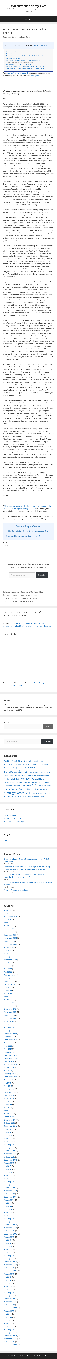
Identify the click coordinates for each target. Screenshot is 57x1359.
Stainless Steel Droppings (14, 821)
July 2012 (7, 1277)
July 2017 (7, 1101)
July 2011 (7, 1314)
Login (6, 841)
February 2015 (10, 1181)
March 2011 (8, 1326)
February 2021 (10, 1027)
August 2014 (9, 1200)
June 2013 (8, 1243)
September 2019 (10, 1064)
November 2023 (10, 959)
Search (6, 722)
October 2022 (9, 981)
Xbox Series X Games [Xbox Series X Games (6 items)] (38, 796)
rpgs (29, 595)
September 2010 (10, 1345)
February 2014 (10, 1218)
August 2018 (9, 1080)
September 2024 (10, 944)
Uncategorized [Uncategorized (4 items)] (11, 796)
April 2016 (8, 1138)
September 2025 (10, 916)
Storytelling (38, 592)
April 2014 (8, 1212)
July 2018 (7, 1083)
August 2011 (9, 1311)
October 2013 (9, 1231)
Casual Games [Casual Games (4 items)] (8, 768)
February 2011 (10, 1329)
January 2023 (9, 978)
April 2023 (8, 972)
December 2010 (10, 1335)
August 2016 (9, 1129)
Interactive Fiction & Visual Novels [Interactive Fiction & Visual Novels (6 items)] (15, 775)
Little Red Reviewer (11, 815)
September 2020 (10, 1040)
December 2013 (10, 1224)
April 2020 (8, 1052)
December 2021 (10, 1009)
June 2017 (8, 1104)
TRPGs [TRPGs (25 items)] (47, 793)
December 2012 (10, 1261)
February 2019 (10, 1073)
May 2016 (8, 1135)
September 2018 (10, 1077)
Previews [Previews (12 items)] (18, 782)
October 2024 (9, 941)
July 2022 (7, 987)
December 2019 (10, 1055)
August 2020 (9, 1043)
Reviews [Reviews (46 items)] (27, 785)
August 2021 (9, 1021)
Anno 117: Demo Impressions (16, 890)
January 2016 (9, 1147)
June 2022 (8, 990)
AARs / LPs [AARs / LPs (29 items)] (9, 760)
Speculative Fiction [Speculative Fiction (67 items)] (29, 789)
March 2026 (8, 913)
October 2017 (9, 1095)
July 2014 (7, 1203)
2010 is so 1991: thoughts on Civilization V (22, 598)
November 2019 (10, 1058)
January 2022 (9, 1006)
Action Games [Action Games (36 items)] (21, 760)
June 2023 (8, 966)
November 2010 (10, 1338)
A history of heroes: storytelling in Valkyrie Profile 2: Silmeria (25, 66)
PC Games (24, 592)
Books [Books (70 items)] (33, 764)
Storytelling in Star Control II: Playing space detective (23, 60)
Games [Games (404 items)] (23, 771)
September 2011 (10, 1308)
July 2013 (7, 1240)
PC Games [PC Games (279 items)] (37, 778)
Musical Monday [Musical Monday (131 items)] (20, 778)
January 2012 (9, 1295)
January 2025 (9, 932)
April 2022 (8, 996)
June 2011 (8, 1317)
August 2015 (9, 1163)
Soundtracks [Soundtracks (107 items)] (11, 789)
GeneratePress (44, 1356)
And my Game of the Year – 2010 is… (19, 601)
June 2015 (8, 1169)
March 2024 (8, 953)
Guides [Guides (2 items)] (36, 772)
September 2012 (10, 1271)
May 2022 (8, 993)
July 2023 (7, 962)
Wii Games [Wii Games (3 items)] (28, 796)
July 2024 (7, 950)
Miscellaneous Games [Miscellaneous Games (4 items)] (43, 775)
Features (8, 592)
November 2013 (10, 1228)
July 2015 (7, 1166)
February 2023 (10, 975)
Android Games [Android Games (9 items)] (9, 764)
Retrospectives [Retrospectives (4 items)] (17, 786)
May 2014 (8, 1209)
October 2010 (9, 1342)
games (15, 595)
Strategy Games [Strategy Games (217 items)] (14, 793)
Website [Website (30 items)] (20, 796)
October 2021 (9, 1015)
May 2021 (8, 1024)
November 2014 (10, 1191)
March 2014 (8, 1215)
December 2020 (10, 1033)
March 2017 (8, 1114)
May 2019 (8, 1070)
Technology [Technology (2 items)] (40, 793)
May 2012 (8, 1283)
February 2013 (10, 1255)
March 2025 (8, 925)
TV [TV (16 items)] (5, 796)
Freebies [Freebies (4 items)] (36, 768)
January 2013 (9, 1258)
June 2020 (8, 1046)
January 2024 (9, 956)
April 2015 (8, 1175)
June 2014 (8, 1206)
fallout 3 (8, 595)
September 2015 (10, 1160)
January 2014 (9, 1221)
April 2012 (8, 1286)
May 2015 (8, 1172)
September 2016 (10, 1126)
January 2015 (9, 1184)
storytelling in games (40, 595)
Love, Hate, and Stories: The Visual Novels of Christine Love (25, 68)
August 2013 (9, 1237)
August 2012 (9, 1274)
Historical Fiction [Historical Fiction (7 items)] (44, 772)
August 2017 (9, 1098)
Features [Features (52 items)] (29, 767)
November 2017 (10, 1092)
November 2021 (10, 1012)
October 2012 (9, 1268)
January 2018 (9, 1089)
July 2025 (7, 919)
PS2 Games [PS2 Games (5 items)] (26, 782)
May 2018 (8, 1086)
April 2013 (8, 1249)
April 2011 (8, 1323)
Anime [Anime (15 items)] (18, 764)
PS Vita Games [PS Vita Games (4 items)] (8, 786)
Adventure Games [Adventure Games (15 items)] (36, 761)
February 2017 (10, 1117)
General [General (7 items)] (31, 772)
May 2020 (8, 1049)
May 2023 (8, 969)
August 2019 (9, 1067)
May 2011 (8, 1320)
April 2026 (8, 910)
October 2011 (9, 1305)
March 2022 (8, 999)
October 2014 (9, 1194)
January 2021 (9, 1030)
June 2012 (8, 1280)
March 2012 (8, 1289)
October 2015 (9, 1157)
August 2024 (9, 947)
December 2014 (10, 1188)
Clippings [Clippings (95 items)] (18, 767)
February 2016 (10, 1144)
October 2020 (9, 1036)
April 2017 (8, 1110)
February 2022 (10, 1003)
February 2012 (10, 1292)
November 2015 (10, 1154)
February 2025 (10, 929)
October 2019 (9, 1061)
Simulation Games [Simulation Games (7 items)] (45, 786)
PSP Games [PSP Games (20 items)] (45, 782)
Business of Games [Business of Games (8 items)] (44, 764)
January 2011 (9, 1332)
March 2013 (8, 1252)
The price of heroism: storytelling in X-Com (19, 64)
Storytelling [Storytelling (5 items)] (43, 789)
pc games (23, 595)
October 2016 (9, 1123)
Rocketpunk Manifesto (13, 818)
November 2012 (10, 1265)
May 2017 (8, 1107)
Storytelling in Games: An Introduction (18, 54)
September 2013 (10, 1234)
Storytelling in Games (40, 45)
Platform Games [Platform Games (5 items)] (9, 782)
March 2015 (8, 1178)
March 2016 (8, 1141)
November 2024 (10, 938)
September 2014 (10, 1197)
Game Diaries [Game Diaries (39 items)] (10, 771)
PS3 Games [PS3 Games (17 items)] (35, 782)
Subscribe (42, 575)
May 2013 (8, 1246)
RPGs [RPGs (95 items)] (35, 785)
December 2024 (10, 935)
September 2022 (10, 984)
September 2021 (10, 1018)
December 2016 (10, 1120)
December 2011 (10, 1298)
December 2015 (10, 1151)
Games (16, 592)
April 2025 (8, 922)
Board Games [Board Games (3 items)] (26, 764)
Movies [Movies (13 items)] (7, 779)
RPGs (31, 592)
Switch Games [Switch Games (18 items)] (31, 793)
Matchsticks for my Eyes (28, 6)
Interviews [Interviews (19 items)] (31, 775)
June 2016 (8, 1132)
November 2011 (10, 1301)
